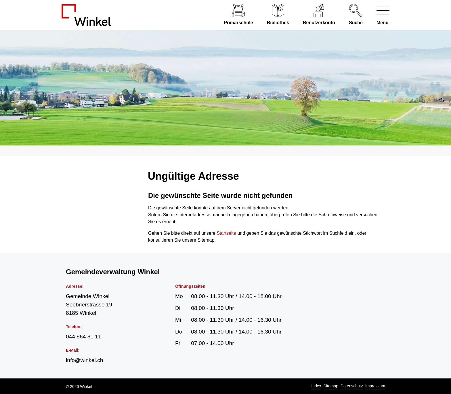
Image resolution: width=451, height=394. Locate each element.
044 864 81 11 (83, 337)
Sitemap (331, 386)
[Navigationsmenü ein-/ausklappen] (379, 15)
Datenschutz (352, 386)
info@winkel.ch (84, 360)
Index (316, 386)
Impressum (375, 386)
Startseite (226, 233)
